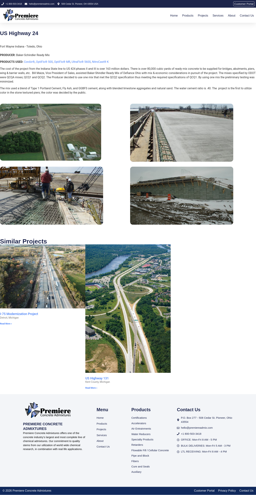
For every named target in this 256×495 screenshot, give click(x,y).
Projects (203, 15)
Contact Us (247, 15)
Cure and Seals (140, 466)
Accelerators (138, 423)
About (231, 15)
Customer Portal (204, 490)
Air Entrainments (141, 428)
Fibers (135, 461)
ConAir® (29, 61)
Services (218, 15)
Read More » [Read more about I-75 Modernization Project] (6, 323)
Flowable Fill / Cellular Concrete (150, 450)
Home (174, 15)
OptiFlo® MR (62, 61)
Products (187, 15)
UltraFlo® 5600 (81, 61)
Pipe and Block (140, 455)
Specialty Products (142, 439)
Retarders (137, 444)
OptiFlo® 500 (44, 61)
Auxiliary (136, 471)
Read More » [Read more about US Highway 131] (91, 388)
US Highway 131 (97, 378)
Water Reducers (141, 434)
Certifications (139, 417)
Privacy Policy (227, 490)
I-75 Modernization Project (19, 314)
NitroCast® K (100, 61)
